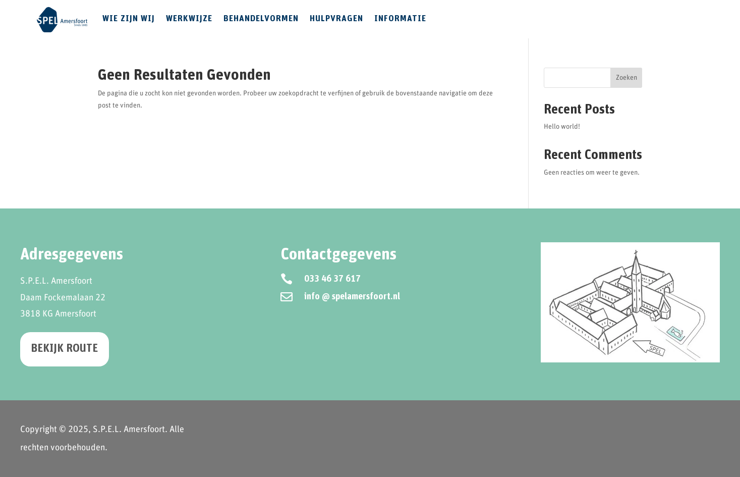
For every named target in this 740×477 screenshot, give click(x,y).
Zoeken (626, 77)
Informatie (400, 19)
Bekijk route (64, 348)
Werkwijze (189, 19)
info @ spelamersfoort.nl (352, 296)
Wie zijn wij (128, 19)
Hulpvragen (336, 19)
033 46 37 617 (332, 279)
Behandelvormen (261, 19)
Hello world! (562, 126)
